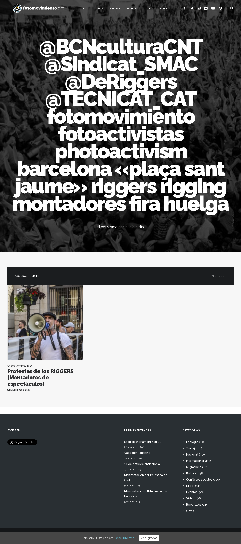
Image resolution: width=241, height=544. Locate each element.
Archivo (136, 9)
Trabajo (191, 448)
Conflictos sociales (199, 479)
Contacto (169, 9)
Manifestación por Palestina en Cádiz (145, 477)
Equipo (152, 9)
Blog (103, 9)
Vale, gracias (149, 538)
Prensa (119, 9)
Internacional (195, 461)
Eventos (192, 492)
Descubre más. (125, 538)
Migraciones (194, 467)
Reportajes (193, 504)
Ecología (192, 442)
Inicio (88, 9)
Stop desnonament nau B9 (142, 441)
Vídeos (191, 498)
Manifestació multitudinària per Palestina (145, 494)
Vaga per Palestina (137, 452)
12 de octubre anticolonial (142, 464)
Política (191, 473)
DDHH (35, 279)
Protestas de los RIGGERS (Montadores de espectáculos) (40, 380)
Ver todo (217, 279)
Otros (190, 511)
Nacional (21, 279)
